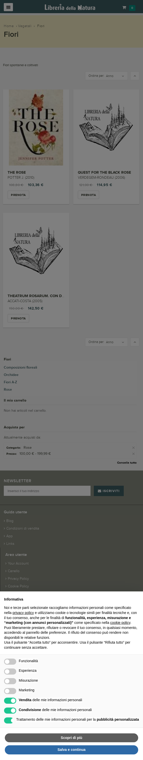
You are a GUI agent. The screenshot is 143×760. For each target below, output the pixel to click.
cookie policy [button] (120, 623)
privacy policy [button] (23, 613)
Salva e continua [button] (71, 750)
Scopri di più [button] (71, 738)
